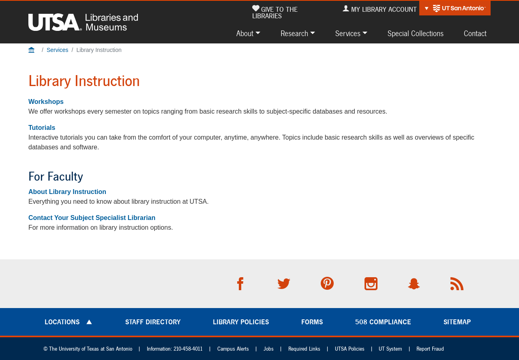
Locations (62, 322)
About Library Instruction (67, 191)
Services (347, 33)
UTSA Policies (350, 349)
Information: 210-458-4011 (175, 349)
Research (294, 33)
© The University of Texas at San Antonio (87, 349)
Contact (475, 33)
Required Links (304, 349)
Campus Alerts (233, 349)
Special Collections (416, 33)
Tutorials (41, 127)
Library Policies (241, 322)
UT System (390, 349)
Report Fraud (430, 349)
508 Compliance (383, 322)
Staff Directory (152, 322)
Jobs (269, 349)
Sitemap (457, 322)
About (244, 33)
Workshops (46, 101)
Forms (312, 322)
